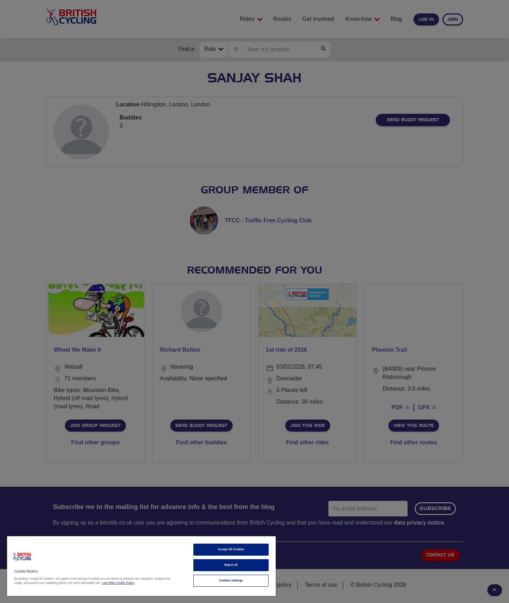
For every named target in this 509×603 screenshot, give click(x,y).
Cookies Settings (231, 580)
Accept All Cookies (231, 549)
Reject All (231, 565)
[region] (141, 566)
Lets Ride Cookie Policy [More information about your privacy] (118, 583)
